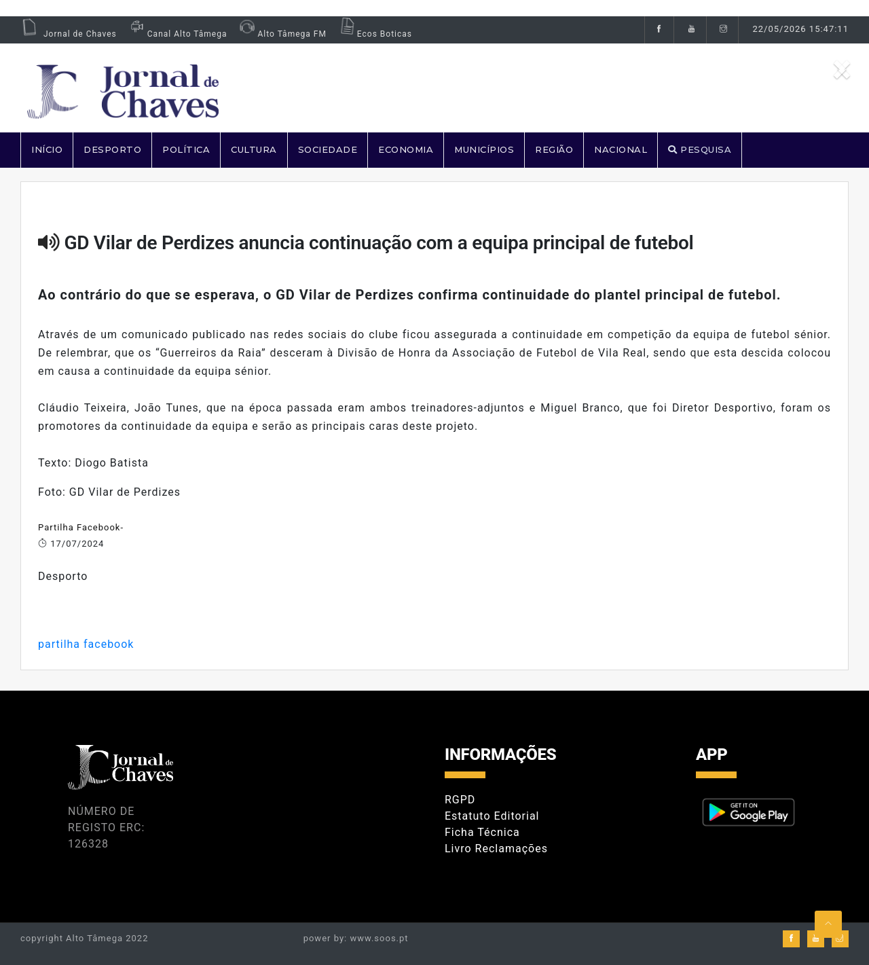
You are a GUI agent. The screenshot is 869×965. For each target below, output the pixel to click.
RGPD (460, 799)
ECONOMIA (405, 149)
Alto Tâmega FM (281, 34)
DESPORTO (112, 149)
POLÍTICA (186, 149)
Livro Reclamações (496, 848)
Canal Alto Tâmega (177, 34)
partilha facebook (86, 644)
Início (46, 149)
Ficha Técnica (482, 832)
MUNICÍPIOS (484, 149)
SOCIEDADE (328, 149)
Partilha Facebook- (81, 527)
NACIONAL (620, 149)
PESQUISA (699, 149)
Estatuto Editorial (492, 815)
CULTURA (254, 149)
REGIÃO (554, 149)
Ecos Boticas (374, 34)
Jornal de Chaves (68, 34)
